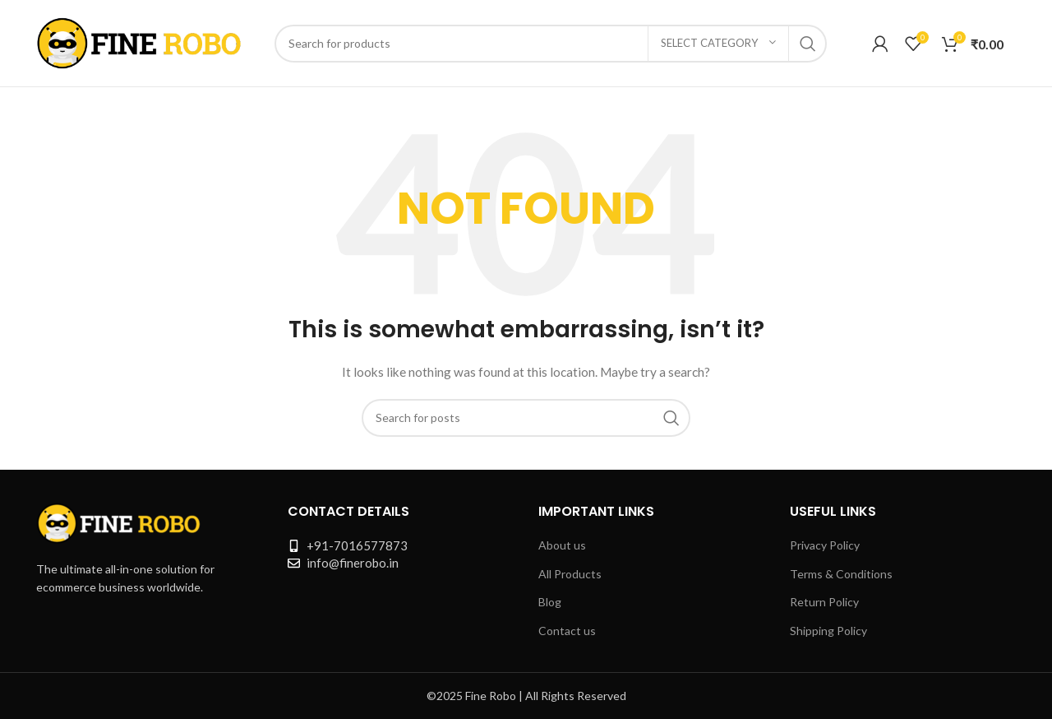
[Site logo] (139, 42)
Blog (549, 602)
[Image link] (118, 521)
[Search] (551, 44)
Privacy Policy (825, 545)
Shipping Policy (828, 631)
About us (562, 545)
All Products (570, 574)
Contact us (567, 631)
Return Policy (824, 602)
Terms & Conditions (841, 574)
